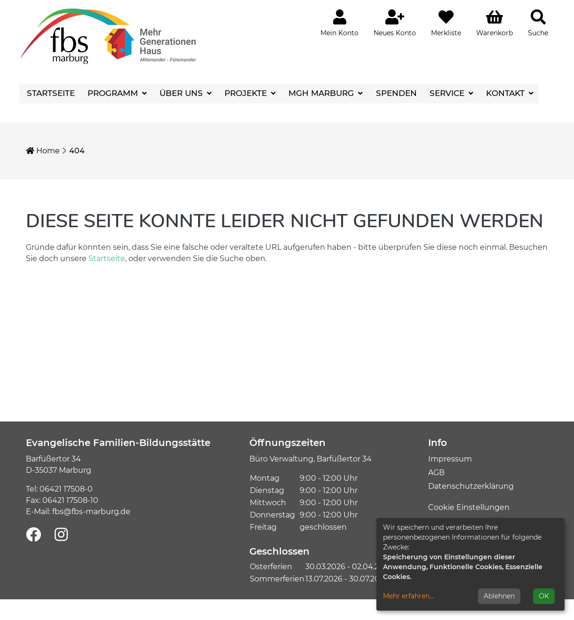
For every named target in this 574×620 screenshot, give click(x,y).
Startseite (51, 93)
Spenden (396, 93)
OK (544, 596)
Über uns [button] (182, 93)
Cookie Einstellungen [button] (469, 507)
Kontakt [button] (506, 93)
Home (43, 150)
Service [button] (448, 93)
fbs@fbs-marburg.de (91, 511)
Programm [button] (114, 93)
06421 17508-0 (66, 489)
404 (77, 150)
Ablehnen (499, 596)
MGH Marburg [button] (322, 93)
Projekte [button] (246, 93)
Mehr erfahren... (408, 596)
